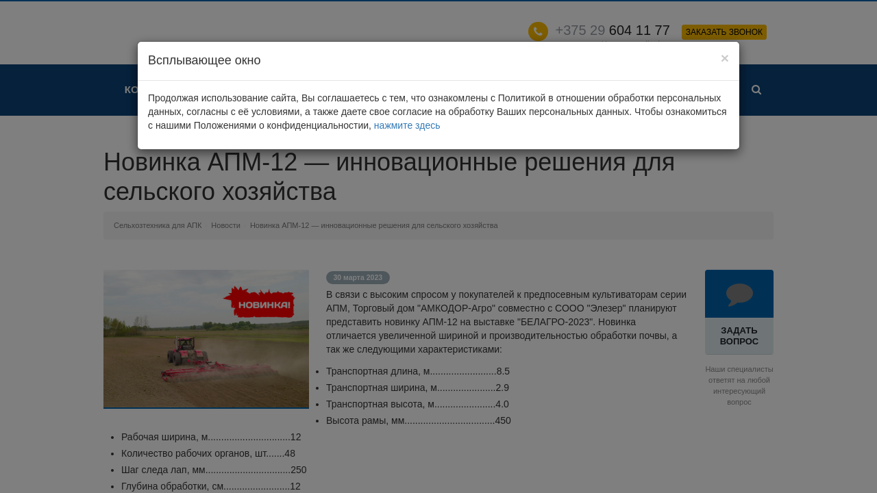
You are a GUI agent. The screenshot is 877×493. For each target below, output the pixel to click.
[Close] (725, 58)
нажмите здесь (407, 125)
